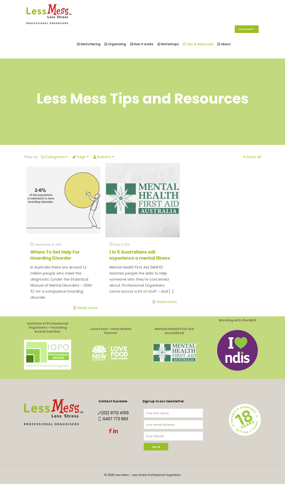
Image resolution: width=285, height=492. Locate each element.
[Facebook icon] (110, 431)
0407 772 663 (115, 419)
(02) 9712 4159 (115, 413)
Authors (104, 156)
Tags (80, 156)
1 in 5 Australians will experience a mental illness (139, 255)
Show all (252, 156)
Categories (55, 156)
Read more (87, 307)
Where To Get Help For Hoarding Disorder (55, 255)
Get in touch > (247, 29)
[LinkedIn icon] (115, 431)
